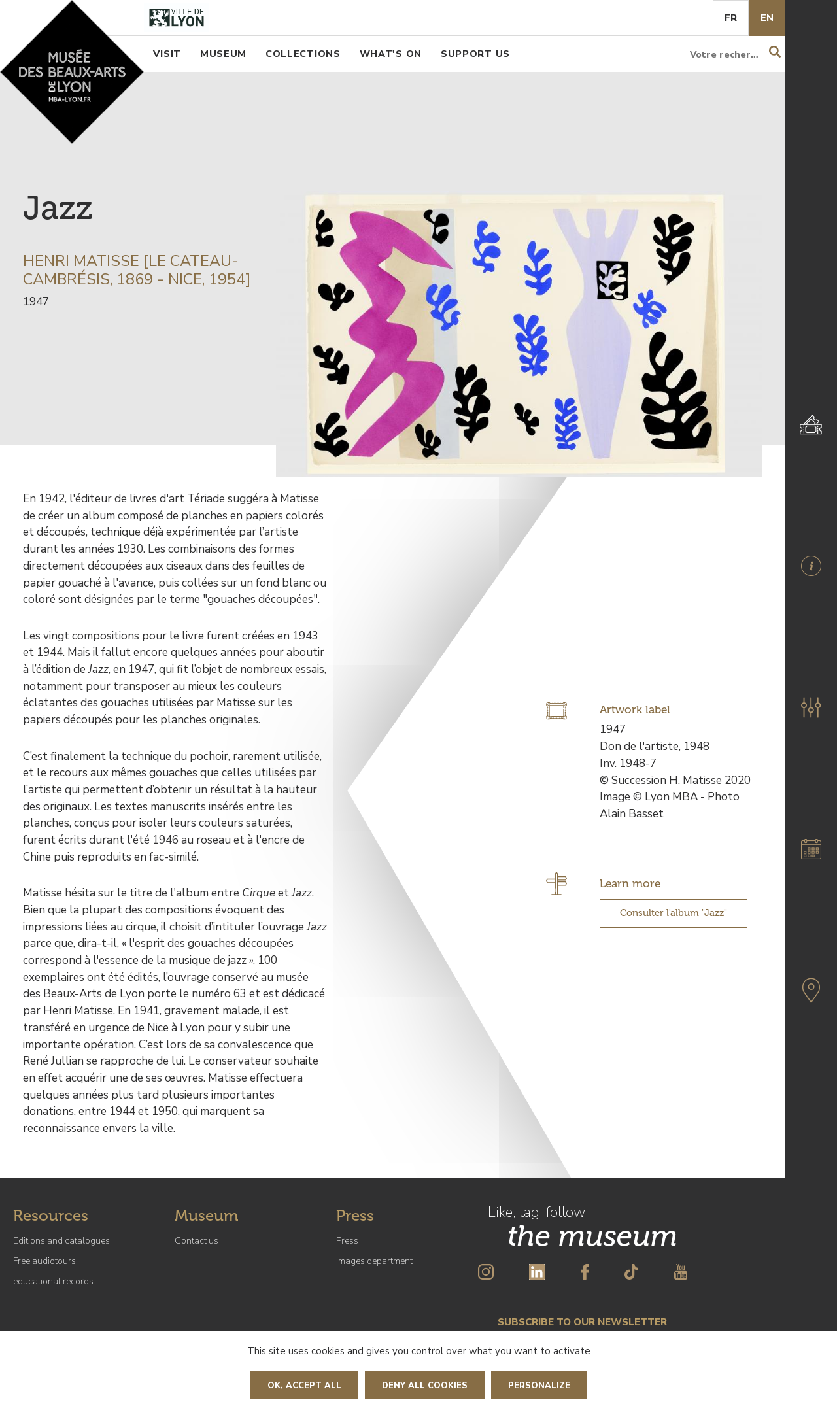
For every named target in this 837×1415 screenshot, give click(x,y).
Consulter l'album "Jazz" (673, 913)
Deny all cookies (425, 1385)
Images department (374, 1261)
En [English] (767, 17)
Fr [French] (731, 17)
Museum (223, 53)
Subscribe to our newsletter (582, 1322)
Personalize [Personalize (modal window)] (539, 1385)
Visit (167, 53)
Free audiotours (44, 1261)
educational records (53, 1281)
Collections (303, 53)
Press (347, 1241)
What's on (391, 53)
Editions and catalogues (61, 1241)
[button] (811, 707)
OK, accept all (304, 1385)
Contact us (196, 1241)
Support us (475, 53)
